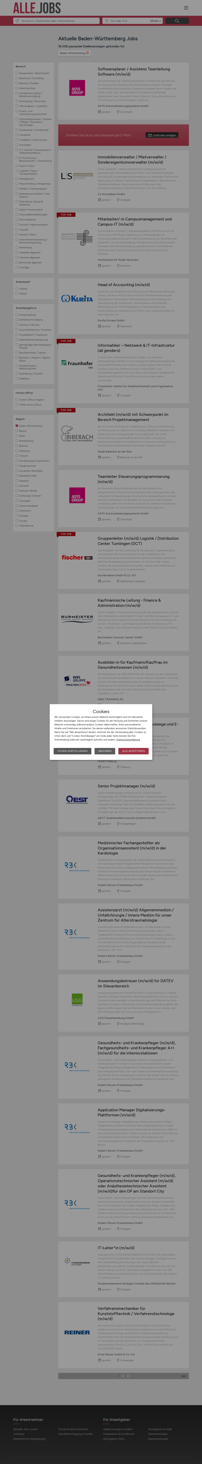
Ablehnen (104, 751)
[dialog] (101, 732)
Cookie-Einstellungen (72, 751)
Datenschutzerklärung (128, 739)
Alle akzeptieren (133, 751)
